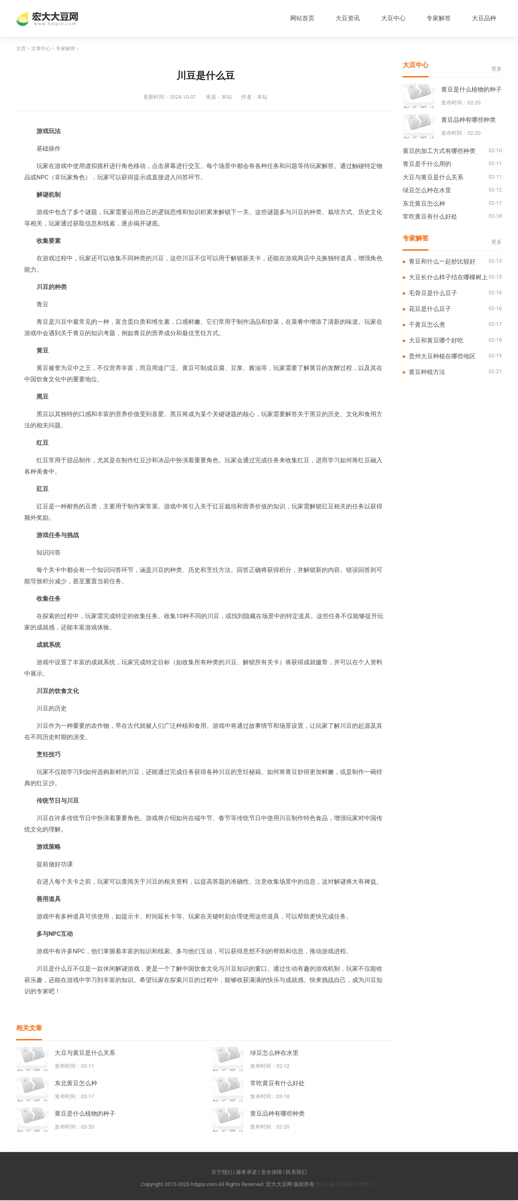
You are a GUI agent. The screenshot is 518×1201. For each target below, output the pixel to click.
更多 (496, 69)
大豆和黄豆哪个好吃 (436, 341)
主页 (21, 49)
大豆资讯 (345, 18)
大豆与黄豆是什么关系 (85, 1053)
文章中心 (41, 49)
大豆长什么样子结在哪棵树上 (448, 277)
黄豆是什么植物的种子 (85, 1113)
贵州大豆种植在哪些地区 (442, 356)
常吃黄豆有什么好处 (277, 1083)
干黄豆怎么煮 (427, 325)
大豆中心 (392, 18)
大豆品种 (483, 18)
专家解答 (437, 18)
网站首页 (299, 18)
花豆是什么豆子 (430, 309)
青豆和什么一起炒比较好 (442, 262)
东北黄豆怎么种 (76, 1083)
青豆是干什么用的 (427, 164)
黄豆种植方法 (427, 372)
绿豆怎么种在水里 (274, 1053)
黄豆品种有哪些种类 (277, 1113)
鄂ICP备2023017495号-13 (346, 1185)
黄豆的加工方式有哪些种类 (439, 151)
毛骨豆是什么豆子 (433, 293)
